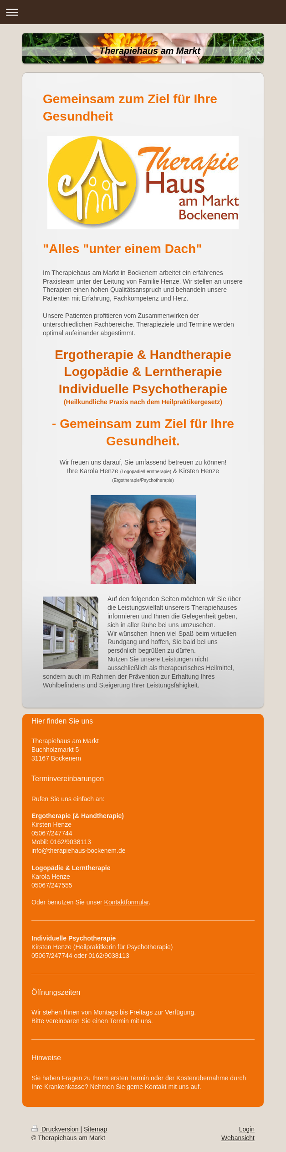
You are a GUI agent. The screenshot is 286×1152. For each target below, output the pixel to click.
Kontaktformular (126, 902)
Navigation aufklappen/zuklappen (143, 12)
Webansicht (238, 1137)
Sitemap (95, 1129)
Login (247, 1129)
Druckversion (55, 1129)
